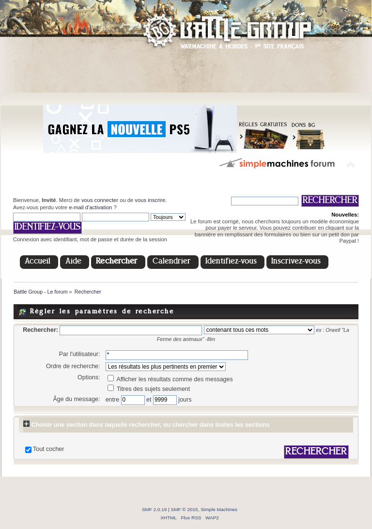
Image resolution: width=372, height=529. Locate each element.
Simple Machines (219, 509)
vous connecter (99, 200)
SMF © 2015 (184, 509)
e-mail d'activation (90, 207)
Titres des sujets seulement (149, 389)
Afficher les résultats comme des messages (170, 379)
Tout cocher (48, 449)
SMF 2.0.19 (154, 509)
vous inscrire (150, 200)
